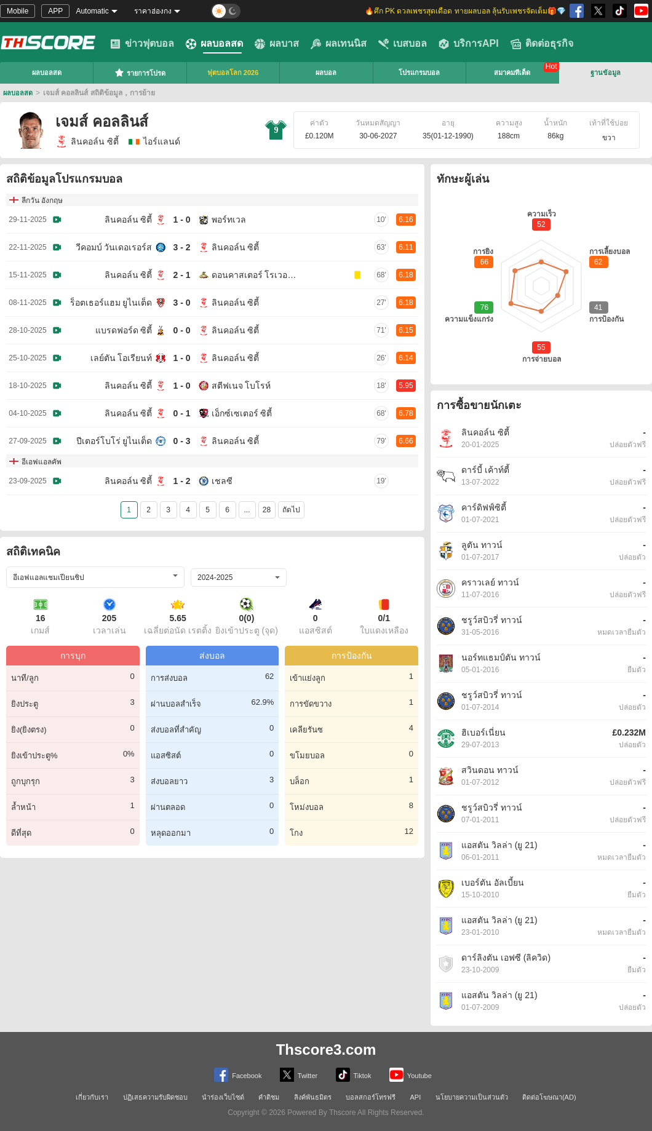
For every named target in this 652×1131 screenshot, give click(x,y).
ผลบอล (326, 72)
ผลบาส (277, 43)
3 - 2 (181, 247)
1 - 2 (181, 481)
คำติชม (268, 1097)
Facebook (237, 1075)
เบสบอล (402, 43)
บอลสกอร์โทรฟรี (371, 1097)
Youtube (410, 1075)
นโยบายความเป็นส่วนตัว (471, 1097)
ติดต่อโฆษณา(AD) (549, 1097)
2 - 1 (181, 275)
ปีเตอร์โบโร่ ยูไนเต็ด (114, 441)
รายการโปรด (139, 72)
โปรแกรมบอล (419, 72)
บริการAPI (469, 43)
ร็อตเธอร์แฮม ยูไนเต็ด (111, 303)
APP (55, 11)
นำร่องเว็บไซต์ (223, 1097)
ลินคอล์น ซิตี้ (87, 141)
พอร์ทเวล (229, 219)
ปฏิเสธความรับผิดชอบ (155, 1097)
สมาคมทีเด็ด (512, 72)
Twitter (298, 1075)
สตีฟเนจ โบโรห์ (241, 386)
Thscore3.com (326, 1049)
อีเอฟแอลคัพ (42, 462)
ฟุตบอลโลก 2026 (233, 72)
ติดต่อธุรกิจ (542, 43)
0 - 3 (181, 441)
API (415, 1097)
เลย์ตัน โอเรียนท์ (121, 358)
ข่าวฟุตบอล (142, 43)
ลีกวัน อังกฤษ (42, 200)
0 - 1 (181, 413)
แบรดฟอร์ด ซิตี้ (124, 330)
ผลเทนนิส (339, 43)
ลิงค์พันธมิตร (313, 1097)
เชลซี (222, 481)
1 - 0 (181, 219)
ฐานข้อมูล (605, 72)
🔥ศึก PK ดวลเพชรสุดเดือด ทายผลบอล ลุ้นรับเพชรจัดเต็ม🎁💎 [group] (465, 11)
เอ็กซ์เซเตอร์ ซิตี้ (242, 413)
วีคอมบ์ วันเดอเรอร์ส (114, 247)
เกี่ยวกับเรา (92, 1097)
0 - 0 (181, 330)
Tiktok (354, 1075)
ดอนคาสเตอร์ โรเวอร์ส (255, 275)
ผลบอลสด (214, 43)
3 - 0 (181, 303)
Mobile (17, 11)
